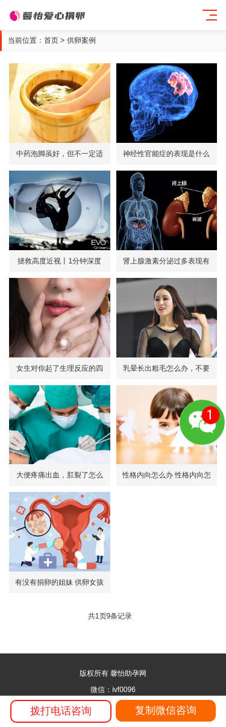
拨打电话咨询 (61, 711)
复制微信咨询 (165, 710)
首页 (51, 40)
